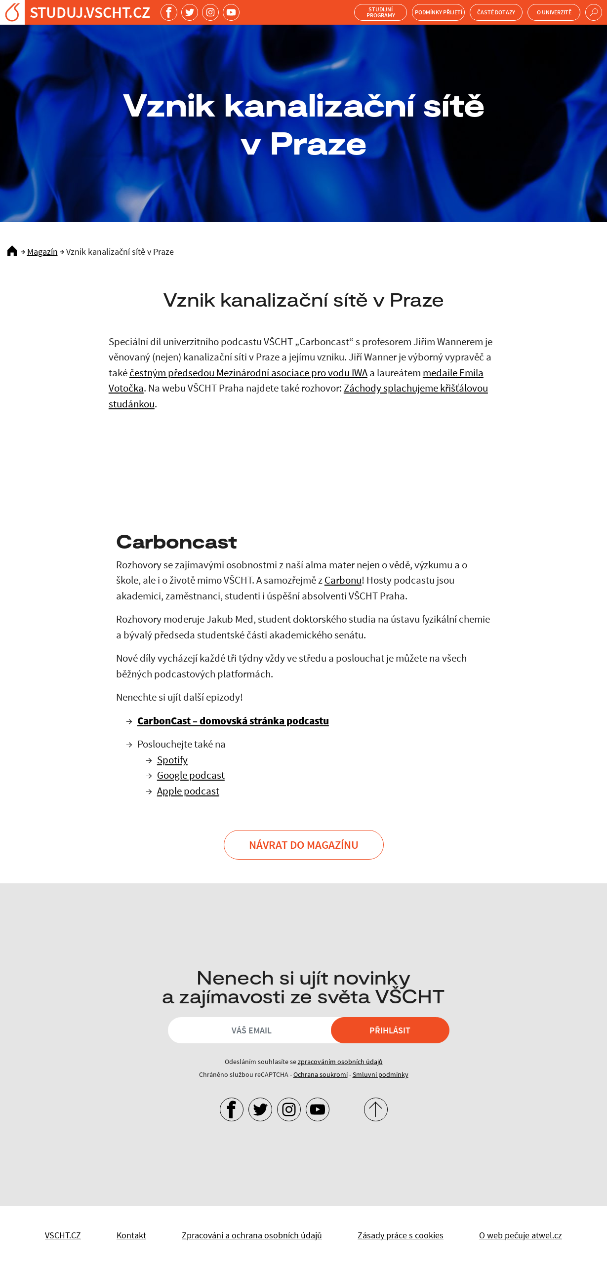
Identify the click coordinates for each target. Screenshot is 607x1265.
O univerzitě (554, 12)
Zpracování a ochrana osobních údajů (252, 1235)
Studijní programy (380, 12)
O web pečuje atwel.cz (520, 1235)
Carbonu (343, 580)
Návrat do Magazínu (304, 844)
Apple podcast (188, 790)
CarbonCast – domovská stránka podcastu (233, 720)
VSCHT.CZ (63, 1235)
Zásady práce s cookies (401, 1235)
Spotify (172, 759)
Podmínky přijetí (438, 12)
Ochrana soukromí (320, 1074)
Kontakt (131, 1235)
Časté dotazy (496, 12)
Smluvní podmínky (380, 1074)
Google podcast (191, 775)
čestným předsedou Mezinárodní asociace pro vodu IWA (248, 372)
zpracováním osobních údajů (340, 1061)
